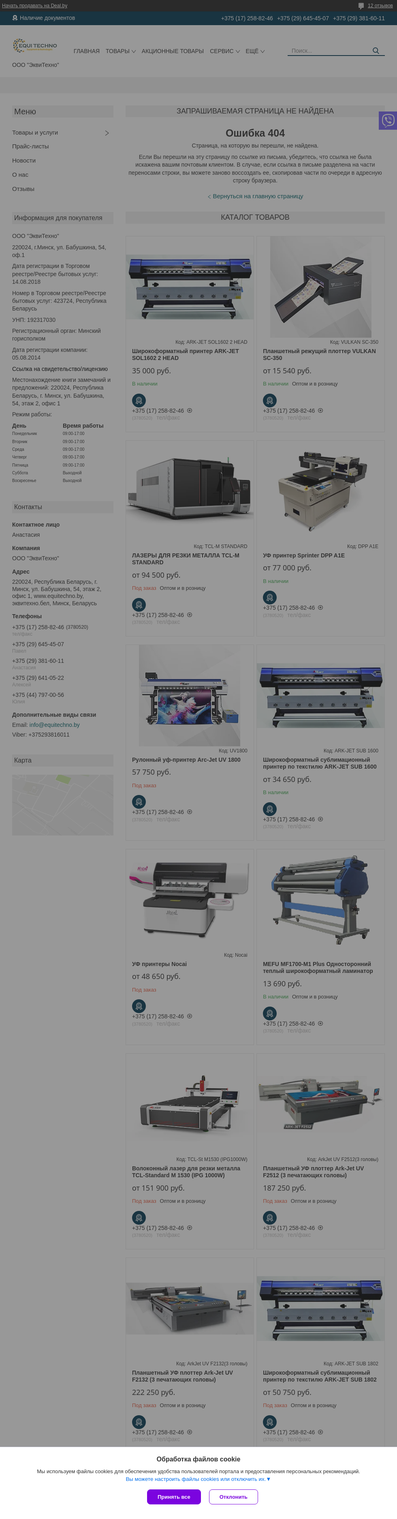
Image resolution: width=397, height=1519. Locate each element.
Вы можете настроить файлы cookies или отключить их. (196, 1479)
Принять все (174, 1497)
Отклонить (234, 1497)
